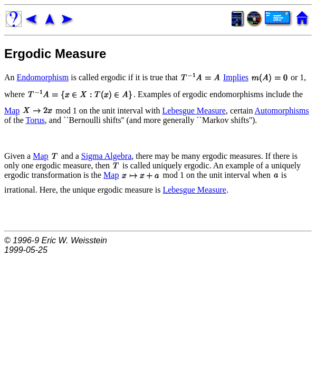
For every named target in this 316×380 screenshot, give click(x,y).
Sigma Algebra (106, 155)
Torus (35, 120)
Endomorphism (43, 77)
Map (12, 110)
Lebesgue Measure (194, 110)
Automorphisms (282, 110)
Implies (235, 77)
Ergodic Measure (55, 53)
